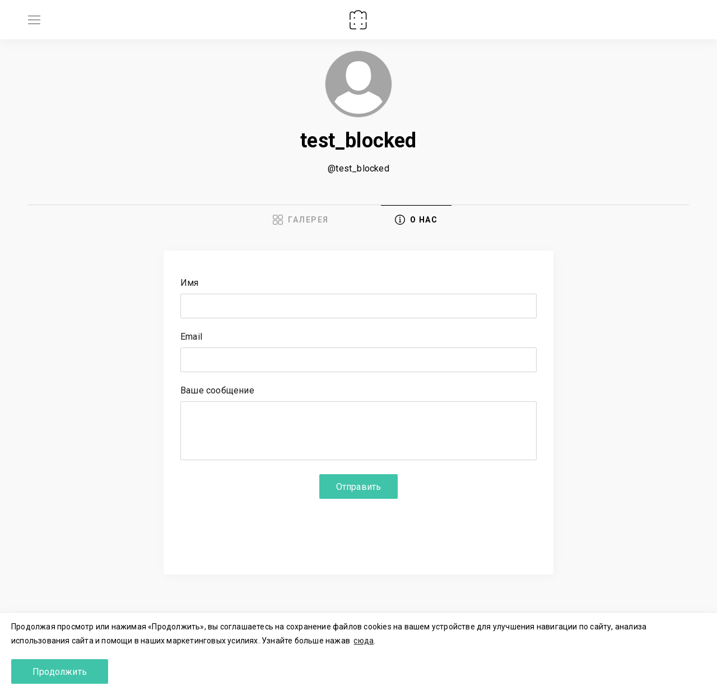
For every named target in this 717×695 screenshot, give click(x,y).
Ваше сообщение (217, 391)
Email (191, 337)
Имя (189, 283)
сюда (363, 640)
